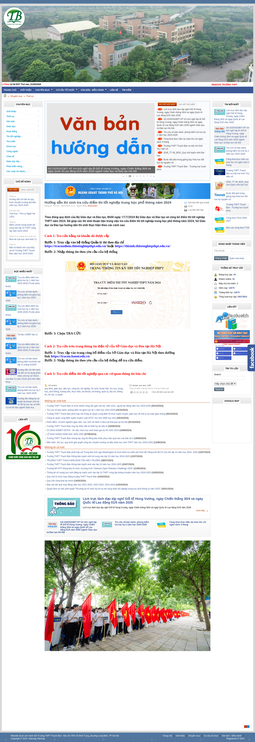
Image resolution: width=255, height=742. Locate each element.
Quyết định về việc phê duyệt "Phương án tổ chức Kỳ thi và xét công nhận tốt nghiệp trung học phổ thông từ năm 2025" (104, 489)
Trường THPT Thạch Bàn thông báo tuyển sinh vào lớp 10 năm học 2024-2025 (84, 464)
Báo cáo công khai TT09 (237, 227)
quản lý (104, 391)
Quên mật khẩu (236, 258)
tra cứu (113, 388)
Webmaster (92, 206)
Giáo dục (22, 126)
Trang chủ (167, 736)
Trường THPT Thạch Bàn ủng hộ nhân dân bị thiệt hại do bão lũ (77, 426)
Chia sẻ (22, 156)
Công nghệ (12, 151)
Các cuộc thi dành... (16, 171)
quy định (49, 388)
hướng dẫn (65, 391)
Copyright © (17, 738)
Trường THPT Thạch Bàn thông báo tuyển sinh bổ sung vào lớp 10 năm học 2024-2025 (88, 456)
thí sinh (94, 388)
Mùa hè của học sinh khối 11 (23, 239)
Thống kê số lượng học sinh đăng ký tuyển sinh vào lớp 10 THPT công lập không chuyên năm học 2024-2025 (99, 472)
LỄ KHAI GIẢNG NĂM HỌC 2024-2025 (65, 434)
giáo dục (58, 388)
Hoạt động (22, 131)
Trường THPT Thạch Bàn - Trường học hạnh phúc (181, 168)
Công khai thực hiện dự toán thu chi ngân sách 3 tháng (180, 140)
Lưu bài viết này (195, 210)
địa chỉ (113, 391)
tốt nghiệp (85, 388)
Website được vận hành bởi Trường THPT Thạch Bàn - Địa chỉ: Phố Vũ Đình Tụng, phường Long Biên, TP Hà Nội (65, 736)
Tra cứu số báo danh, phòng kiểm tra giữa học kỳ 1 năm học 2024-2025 (81, 410)
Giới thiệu (25, 90)
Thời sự (30, 96)
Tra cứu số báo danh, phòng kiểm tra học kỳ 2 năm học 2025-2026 (28, 390)
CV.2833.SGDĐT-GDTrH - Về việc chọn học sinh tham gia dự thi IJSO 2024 (83, 430)
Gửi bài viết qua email (198, 202)
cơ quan (59, 394)
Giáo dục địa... (13, 161)
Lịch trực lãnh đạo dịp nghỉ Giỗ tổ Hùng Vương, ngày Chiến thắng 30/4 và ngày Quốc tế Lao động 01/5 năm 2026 (179, 112)
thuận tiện (104, 388)
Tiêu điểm (13, 190)
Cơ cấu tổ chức (66, 90)
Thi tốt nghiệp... (22, 136)
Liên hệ (114, 90)
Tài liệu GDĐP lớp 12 (27, 334)
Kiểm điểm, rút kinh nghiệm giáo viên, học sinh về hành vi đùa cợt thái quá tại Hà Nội (87, 422)
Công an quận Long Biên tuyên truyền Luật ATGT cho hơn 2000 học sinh (81, 418)
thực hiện (76, 391)
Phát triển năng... (15, 166)
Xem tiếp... (201, 510)
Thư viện (10, 141)
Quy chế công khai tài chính (60, 481)
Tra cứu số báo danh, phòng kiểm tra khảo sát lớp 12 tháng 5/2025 (28, 361)
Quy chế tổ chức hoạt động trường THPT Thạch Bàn (72, 476)
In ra (190, 206)
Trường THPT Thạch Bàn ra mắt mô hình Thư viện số (180, 147)
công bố (75, 388)
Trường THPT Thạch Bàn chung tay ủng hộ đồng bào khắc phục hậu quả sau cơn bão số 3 (90, 438)
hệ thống (96, 391)
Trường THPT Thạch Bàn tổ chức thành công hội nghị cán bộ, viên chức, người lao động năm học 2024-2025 (99, 406)
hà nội (51, 394)
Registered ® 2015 (235, 738)
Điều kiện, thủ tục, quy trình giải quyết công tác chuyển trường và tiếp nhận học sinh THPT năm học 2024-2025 (100, 442)
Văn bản (22, 121)
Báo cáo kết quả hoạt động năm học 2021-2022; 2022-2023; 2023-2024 (81, 484)
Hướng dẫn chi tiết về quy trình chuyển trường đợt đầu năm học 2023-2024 (22, 202)
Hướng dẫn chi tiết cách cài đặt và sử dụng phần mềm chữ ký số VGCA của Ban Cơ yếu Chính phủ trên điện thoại (23, 376)
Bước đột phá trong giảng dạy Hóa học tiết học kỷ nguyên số (180, 161)
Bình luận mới (27, 190)
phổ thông (54, 391)
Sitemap (32, 738)
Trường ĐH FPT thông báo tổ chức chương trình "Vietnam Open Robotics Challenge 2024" (90, 468)
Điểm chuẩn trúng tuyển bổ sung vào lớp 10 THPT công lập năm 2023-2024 (22, 228)
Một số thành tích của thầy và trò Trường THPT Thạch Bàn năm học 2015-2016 (22, 250)
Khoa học (11, 146)
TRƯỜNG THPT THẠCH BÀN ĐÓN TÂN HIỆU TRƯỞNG (74, 460)
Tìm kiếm (126, 90)
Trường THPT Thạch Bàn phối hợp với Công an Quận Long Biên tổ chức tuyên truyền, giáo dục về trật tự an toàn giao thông (106, 414)
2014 (25, 738)
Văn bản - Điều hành (94, 90)
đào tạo (66, 388)
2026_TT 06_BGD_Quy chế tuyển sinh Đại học (180, 154)
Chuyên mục (44, 90)
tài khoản (86, 391)
